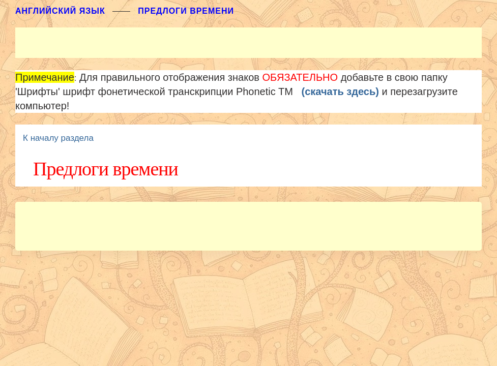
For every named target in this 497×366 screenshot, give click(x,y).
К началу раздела (58, 138)
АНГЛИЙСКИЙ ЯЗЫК (60, 11)
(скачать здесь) (340, 91)
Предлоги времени (186, 11)
